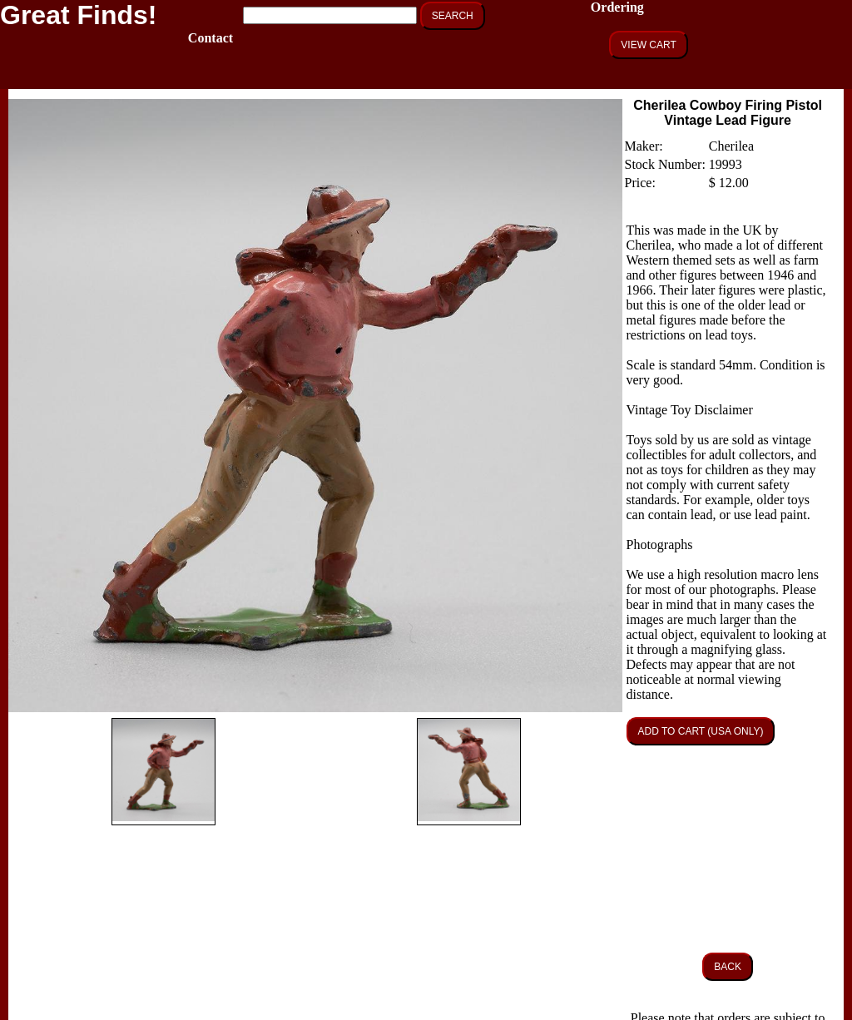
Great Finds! (78, 15)
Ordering (617, 7)
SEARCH (452, 16)
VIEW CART (648, 45)
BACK (727, 967)
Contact (210, 38)
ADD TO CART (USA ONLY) (701, 731)
